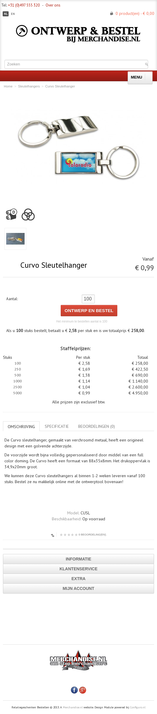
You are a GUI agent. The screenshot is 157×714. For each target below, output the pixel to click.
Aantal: (12, 298)
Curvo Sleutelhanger (60, 86)
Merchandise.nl (73, 707)
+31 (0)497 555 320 (24, 5)
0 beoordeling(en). (83, 534)
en (13, 14)
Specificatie (57, 426)
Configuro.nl (137, 707)
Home (8, 86)
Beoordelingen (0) (96, 426)
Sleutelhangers (29, 86)
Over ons (53, 5)
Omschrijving (21, 426)
